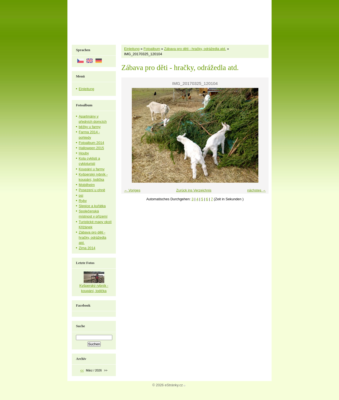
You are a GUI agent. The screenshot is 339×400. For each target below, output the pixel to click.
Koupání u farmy (92, 169)
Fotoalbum (151, 49)
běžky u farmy (90, 127)
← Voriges (132, 190)
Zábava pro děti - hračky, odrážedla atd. (195, 49)
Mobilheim (87, 185)
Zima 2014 (87, 248)
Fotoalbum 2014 (91, 143)
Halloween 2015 (91, 148)
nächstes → (256, 190)
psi (81, 195)
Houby (84, 153)
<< (82, 370)
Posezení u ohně (92, 190)
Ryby (83, 201)
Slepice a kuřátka (92, 206)
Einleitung (132, 49)
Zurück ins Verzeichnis (193, 190)
